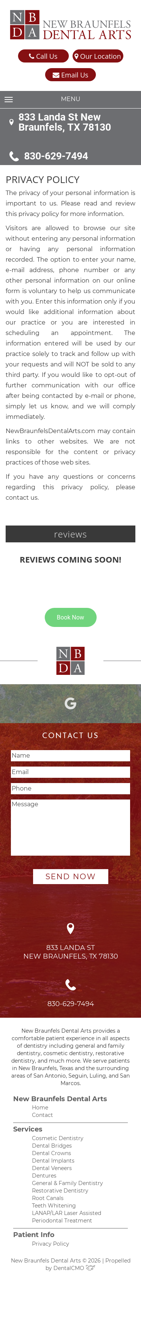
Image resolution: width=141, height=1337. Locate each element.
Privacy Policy (50, 1243)
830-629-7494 (56, 156)
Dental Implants (53, 1160)
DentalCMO (74, 1268)
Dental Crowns (51, 1153)
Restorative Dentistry (60, 1190)
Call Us (43, 56)
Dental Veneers (52, 1168)
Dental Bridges (52, 1145)
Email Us (70, 75)
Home (40, 1107)
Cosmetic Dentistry (57, 1138)
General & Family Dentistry (67, 1183)
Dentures (44, 1175)
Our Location (97, 56)
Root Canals (48, 1198)
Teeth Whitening (54, 1205)
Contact (42, 1115)
